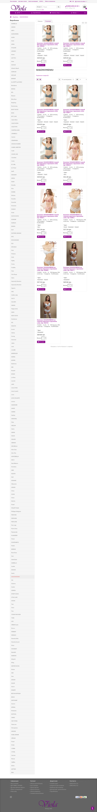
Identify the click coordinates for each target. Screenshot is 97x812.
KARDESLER (14, 353)
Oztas (12, 497)
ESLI (12, 243)
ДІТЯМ (80, 12)
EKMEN (13, 226)
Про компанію (13, 1)
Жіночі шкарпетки (35, 791)
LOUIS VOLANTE (15, 398)
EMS (12, 236)
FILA (12, 250)
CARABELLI (14, 133)
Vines (12, 645)
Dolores (13, 195)
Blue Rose (13, 99)
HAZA (12, 312)
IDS (12, 322)
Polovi (13, 539)
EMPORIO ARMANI (16, 233)
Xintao (13, 669)
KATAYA (13, 360)
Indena (13, 332)
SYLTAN (13, 600)
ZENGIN (13, 679)
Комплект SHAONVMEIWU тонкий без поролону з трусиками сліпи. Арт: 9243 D (74, 163)
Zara (12, 676)
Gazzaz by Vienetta (16, 284)
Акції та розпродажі (33, 1)
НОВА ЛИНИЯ (15, 734)
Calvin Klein (14, 119)
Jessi (12, 346)
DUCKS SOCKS (15, 216)
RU (73, 1)
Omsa (12, 490)
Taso (12, 604)
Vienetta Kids (14, 638)
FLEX (12, 257)
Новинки (40, 21)
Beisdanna (14, 85)
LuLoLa (13, 401)
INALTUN (13, 326)
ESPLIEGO (13, 247)
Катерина (13, 710)
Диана (13, 697)
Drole (12, 212)
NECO (12, 460)
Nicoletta (13, 466)
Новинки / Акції (35, 12)
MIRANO (13, 442)
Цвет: (39, 53)
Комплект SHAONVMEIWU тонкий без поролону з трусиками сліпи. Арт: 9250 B (48, 44)
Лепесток (13, 724)
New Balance (14, 463)
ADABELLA (14, 23)
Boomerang (14, 106)
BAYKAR (13, 78)
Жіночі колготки (34, 789)
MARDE (13, 411)
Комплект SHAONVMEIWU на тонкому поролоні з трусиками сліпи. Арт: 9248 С (73, 216)
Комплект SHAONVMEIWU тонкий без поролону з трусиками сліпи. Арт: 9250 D (48, 111)
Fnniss (13, 264)
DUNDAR (13, 219)
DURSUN (13, 223)
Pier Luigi (13, 525)
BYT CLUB (13, 116)
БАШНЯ (13, 690)
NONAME (13, 480)
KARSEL (13, 356)
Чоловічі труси (53, 783)
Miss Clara (13, 449)
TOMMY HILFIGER (16, 614)
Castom (13, 137)
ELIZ (12, 229)
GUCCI (13, 298)
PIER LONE (14, 521)
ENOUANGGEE (15, 240)
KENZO (13, 374)
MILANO (13, 439)
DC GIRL (13, 164)
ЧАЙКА (13, 762)
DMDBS (13, 192)
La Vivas (13, 377)
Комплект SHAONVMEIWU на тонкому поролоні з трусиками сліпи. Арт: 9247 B (47, 321)
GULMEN (13, 302)
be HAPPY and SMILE (16, 82)
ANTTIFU (13, 58)
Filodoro (13, 253)
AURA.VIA (13, 71)
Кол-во (39, 61)
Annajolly (13, 47)
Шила (12, 765)
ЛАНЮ (13, 717)
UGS (12, 621)
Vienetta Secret (15, 642)
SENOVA (13, 569)
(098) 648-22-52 (73, 785)
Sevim (12, 573)
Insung (13, 336)
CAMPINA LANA (15, 130)
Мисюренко (14, 727)
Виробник (15, 17)
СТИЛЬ (13, 752)
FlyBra (13, 260)
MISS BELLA (14, 446)
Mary (12, 422)
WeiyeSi (13, 659)
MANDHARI (14, 405)
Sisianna (13, 583)
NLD (12, 477)
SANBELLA (14, 563)
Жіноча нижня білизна (36, 783)
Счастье (13, 755)
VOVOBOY (14, 648)
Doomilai (13, 202)
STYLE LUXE (14, 597)
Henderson (14, 319)
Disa (12, 188)
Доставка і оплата (22, 1)
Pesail (12, 504)
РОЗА (12, 745)
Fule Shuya (14, 274)
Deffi (12, 171)
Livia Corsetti (14, 391)
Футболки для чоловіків (56, 787)
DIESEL (13, 178)
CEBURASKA (14, 140)
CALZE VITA (14, 126)
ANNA (12, 44)
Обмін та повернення (50, 1)
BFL (12, 92)
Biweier (13, 95)
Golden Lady (14, 295)
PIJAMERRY (14, 535)
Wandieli (13, 652)
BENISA (13, 89)
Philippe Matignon (16, 511)
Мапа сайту (13, 791)
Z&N (12, 673)
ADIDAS (13, 27)
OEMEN (13, 487)
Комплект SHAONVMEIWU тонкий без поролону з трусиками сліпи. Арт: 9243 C (48, 216)
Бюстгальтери (34, 785)
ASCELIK (13, 65)
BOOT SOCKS (14, 109)
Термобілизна (18, 12)
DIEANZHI (13, 174)
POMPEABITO (15, 542)
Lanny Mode (14, 387)
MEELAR (13, 425)
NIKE (12, 470)
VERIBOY (13, 631)
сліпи (42, 9)
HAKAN (13, 305)
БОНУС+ (41, 1)
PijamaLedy (14, 532)
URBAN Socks (14, 624)
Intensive (13, 339)
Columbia (13, 157)
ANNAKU (13, 51)
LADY (12, 384)
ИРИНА (13, 707)
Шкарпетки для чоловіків (56, 785)
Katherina (13, 363)
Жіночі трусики (34, 787)
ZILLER (13, 683)
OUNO (13, 494)
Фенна (13, 758)
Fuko (12, 271)
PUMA (13, 545)
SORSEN (13, 590)
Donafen (13, 198)
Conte (13, 161)
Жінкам (51, 12)
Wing (12, 662)
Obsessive (14, 484)
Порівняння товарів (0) (42, 75)
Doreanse (13, 205)
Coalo (12, 150)
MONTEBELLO (15, 456)
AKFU (12, 30)
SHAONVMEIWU (24, 17)
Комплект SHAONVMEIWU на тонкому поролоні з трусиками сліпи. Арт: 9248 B (47, 269)
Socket (13, 587)
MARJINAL (14, 418)
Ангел (13, 686)
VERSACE (13, 635)
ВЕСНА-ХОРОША (15, 693)
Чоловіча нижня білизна (36, 793)
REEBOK (13, 549)
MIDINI (13, 432)
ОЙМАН (13, 738)
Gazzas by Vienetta (16, 281)
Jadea (12, 343)
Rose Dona (14, 552)
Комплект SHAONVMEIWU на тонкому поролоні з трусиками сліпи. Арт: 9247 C (73, 269)
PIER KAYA (14, 518)
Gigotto (13, 288)
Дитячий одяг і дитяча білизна (57, 789)
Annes (13, 54)
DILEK (12, 181)
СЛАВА (13, 748)
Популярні (48, 21)
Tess (12, 611)
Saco (12, 556)
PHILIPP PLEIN (15, 508)
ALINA (13, 37)
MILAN (13, 436)
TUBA (12, 618)
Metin (12, 429)
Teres (12, 607)
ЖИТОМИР (14, 700)
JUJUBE (13, 350)
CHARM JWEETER (16, 147)
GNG (12, 291)
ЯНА (12, 772)
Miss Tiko (13, 453)
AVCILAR (13, 75)
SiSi (12, 580)
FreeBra (13, 267)
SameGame (14, 559)
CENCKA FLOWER (15, 144)
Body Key (13, 102)
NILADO (13, 473)
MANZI (13, 408)
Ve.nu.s (13, 628)
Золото (13, 703)
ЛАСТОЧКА (14, 721)
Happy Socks (14, 308)
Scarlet (13, 566)
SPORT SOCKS (15, 594)
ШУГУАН (13, 769)
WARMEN (13, 655)
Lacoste (13, 381)
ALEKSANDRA (14, 34)
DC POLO (13, 168)
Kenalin (13, 370)
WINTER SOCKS (15, 666)
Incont (13, 329)
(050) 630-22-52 (73, 783)
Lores (12, 394)
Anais (12, 40)
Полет (13, 741)
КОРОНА (13, 714)
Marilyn (13, 415)
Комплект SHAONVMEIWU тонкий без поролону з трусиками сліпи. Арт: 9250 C (74, 44)
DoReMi (13, 209)
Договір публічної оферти (17, 787)
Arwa (12, 61)
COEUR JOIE (14, 154)
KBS (12, 367)
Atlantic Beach (15, 68)
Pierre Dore (14, 528)
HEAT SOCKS (14, 315)
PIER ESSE (13, 515)
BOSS (12, 113)
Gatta (12, 277)
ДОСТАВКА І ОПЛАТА (16, 785)
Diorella (13, 185)
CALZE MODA (14, 123)
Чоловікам (66, 12)
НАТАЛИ (13, 731)
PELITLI (13, 501)
